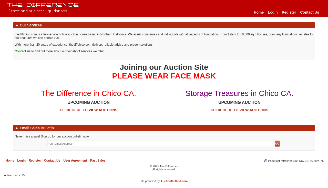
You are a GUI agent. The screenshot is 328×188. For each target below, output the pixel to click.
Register (289, 12)
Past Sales (98, 160)
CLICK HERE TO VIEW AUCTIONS (88, 110)
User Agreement (75, 160)
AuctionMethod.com (174, 181)
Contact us (22, 51)
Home (259, 12)
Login (273, 12)
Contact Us (309, 12)
